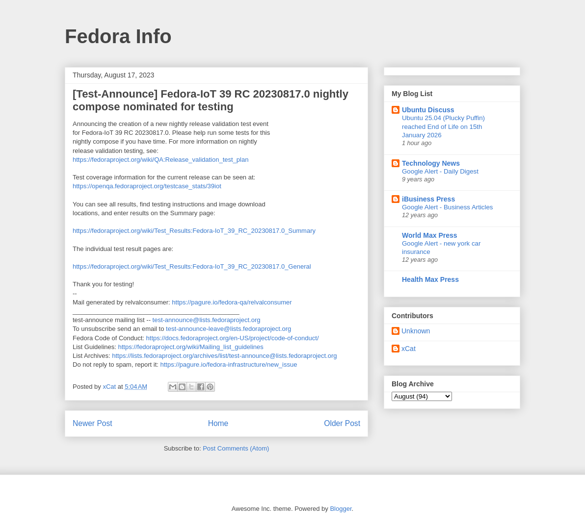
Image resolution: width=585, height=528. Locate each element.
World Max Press (429, 235)
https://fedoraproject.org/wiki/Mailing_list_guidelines (191, 347)
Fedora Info (118, 36)
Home (218, 423)
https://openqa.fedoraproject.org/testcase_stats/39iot (147, 186)
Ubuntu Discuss (428, 110)
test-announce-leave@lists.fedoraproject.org (228, 328)
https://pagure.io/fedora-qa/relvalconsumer (232, 302)
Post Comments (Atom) (236, 448)
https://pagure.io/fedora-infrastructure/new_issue (228, 364)
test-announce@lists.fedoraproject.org (207, 320)
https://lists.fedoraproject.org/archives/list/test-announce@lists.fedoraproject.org (224, 355)
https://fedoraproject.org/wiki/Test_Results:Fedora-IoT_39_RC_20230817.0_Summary (194, 230)
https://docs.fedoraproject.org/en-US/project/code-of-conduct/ (232, 338)
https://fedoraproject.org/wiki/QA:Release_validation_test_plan (160, 159)
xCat (408, 348)
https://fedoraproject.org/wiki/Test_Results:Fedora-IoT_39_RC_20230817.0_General (192, 266)
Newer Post (92, 423)
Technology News (431, 163)
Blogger (340, 508)
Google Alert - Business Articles (447, 207)
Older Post (342, 423)
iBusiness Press (428, 199)
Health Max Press (430, 279)
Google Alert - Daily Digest (440, 171)
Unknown (415, 331)
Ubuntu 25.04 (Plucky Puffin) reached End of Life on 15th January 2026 (443, 126)
